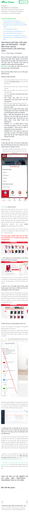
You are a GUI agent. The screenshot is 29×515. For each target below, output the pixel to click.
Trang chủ (4, 6)
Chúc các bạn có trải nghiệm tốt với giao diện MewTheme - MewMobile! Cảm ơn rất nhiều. (15, 37)
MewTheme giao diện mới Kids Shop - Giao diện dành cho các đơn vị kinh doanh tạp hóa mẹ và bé (14, 505)
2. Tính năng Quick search (10, 29)
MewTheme (4, 66)
